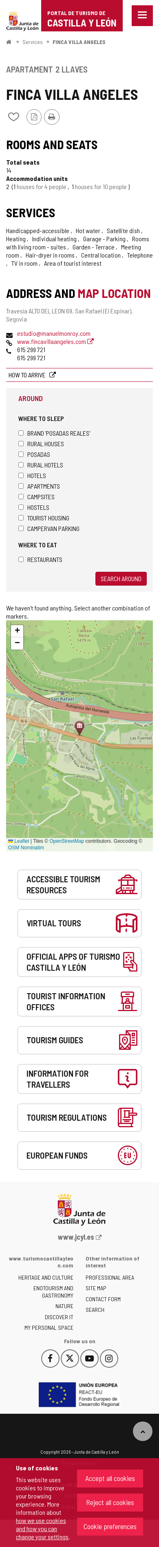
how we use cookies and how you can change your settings (42, 1528)
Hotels (32, 475)
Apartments (39, 486)
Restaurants (40, 559)
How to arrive (28, 375)
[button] (17, 631)
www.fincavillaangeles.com (55, 341)
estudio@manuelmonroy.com (54, 333)
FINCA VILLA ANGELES (79, 41)
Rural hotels (40, 465)
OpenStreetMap (66, 841)
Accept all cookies (110, 1478)
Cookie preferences (110, 1526)
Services (32, 41)
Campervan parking (49, 528)
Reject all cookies (110, 1502)
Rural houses (41, 443)
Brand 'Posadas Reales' (54, 433)
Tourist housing (43, 518)
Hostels (33, 507)
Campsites (36, 496)
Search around (121, 578)
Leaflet (18, 841)
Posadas (34, 454)
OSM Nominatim (26, 848)
